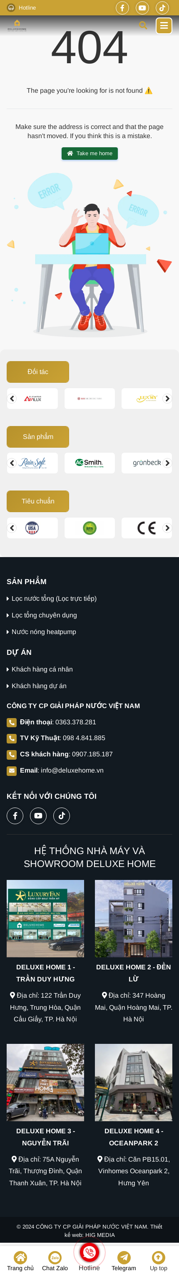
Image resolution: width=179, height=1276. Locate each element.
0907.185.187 (92, 754)
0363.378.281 (75, 722)
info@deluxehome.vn (72, 770)
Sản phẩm (38, 436)
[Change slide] (12, 399)
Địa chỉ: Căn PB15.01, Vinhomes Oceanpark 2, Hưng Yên (133, 1171)
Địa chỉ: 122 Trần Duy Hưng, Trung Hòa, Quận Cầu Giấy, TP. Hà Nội (45, 1007)
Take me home (89, 153)
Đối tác (37, 371)
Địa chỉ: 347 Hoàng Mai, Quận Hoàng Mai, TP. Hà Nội (133, 1007)
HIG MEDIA (100, 1235)
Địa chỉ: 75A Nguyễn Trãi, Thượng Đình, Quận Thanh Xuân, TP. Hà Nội (45, 1171)
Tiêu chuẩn (38, 501)
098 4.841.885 (84, 737)
